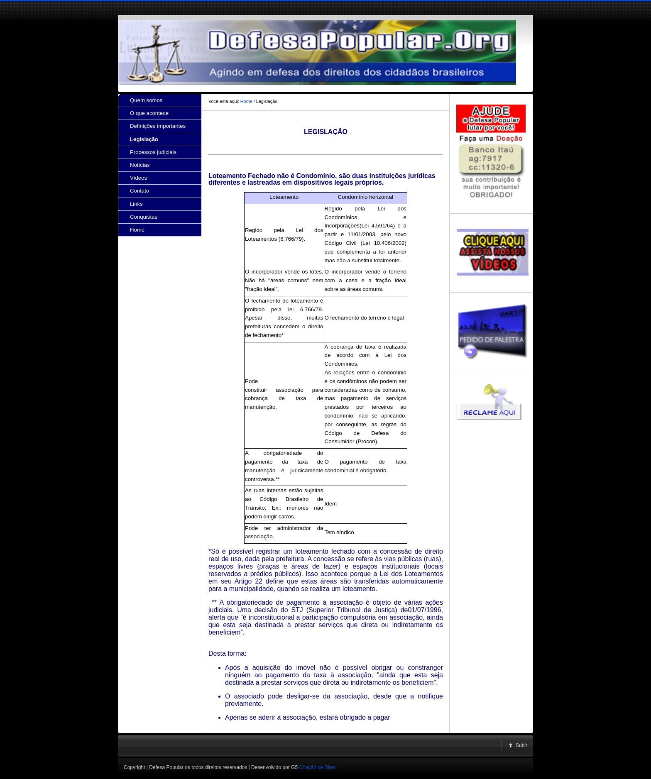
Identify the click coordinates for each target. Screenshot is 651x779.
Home (246, 101)
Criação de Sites (317, 767)
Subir (521, 745)
